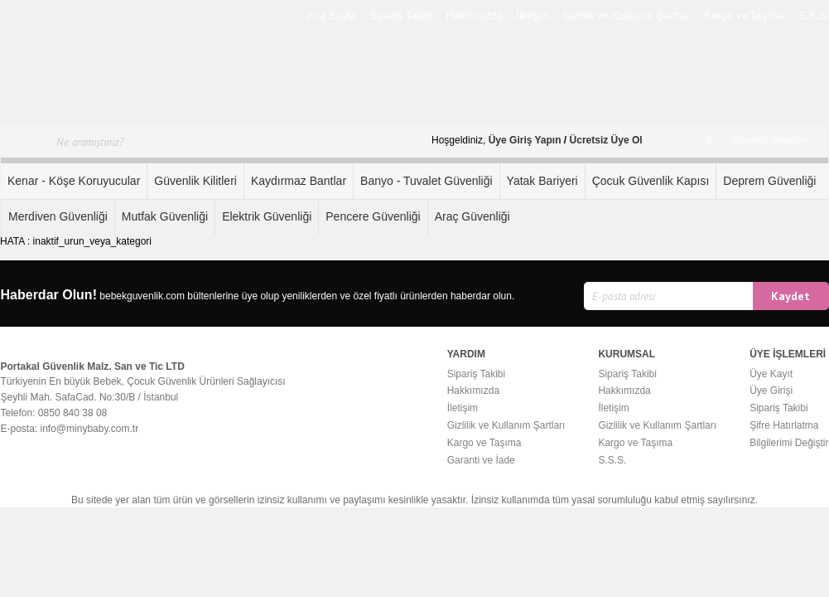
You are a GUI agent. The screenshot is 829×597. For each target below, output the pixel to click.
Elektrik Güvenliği (266, 216)
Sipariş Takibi (400, 15)
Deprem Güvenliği (769, 180)
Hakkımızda (475, 15)
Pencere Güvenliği (372, 216)
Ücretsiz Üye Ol (606, 140)
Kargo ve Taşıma (744, 15)
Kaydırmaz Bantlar (298, 180)
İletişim (532, 15)
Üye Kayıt (771, 374)
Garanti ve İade (481, 460)
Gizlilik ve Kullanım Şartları (627, 15)
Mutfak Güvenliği (165, 216)
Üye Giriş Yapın (525, 140)
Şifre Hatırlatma (783, 425)
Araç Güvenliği (472, 216)
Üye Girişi (771, 390)
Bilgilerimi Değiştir (788, 443)
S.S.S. (813, 15)
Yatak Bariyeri (542, 180)
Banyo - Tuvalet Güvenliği (426, 180)
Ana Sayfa (331, 15)
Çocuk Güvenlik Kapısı (651, 180)
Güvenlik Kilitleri (195, 180)
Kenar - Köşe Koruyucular (73, 180)
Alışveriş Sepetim (756, 140)
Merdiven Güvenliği (58, 216)
